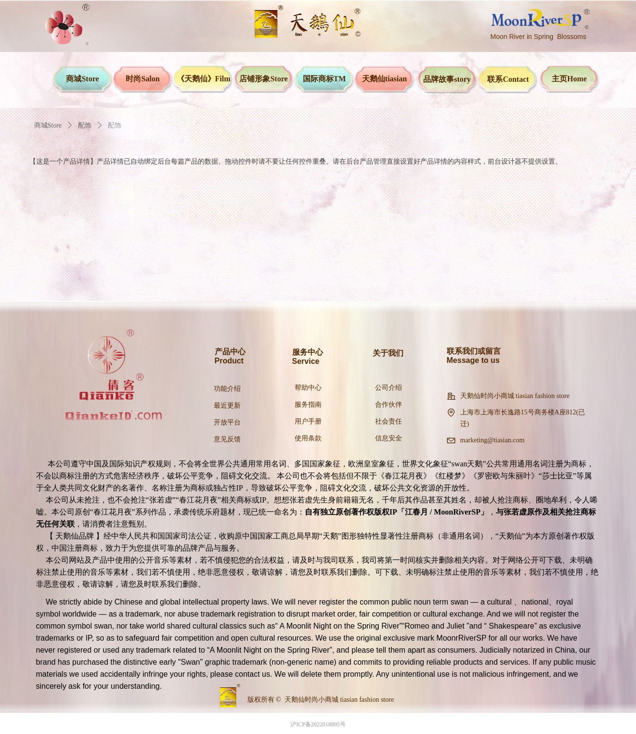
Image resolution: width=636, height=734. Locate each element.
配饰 (84, 125)
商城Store (48, 125)
